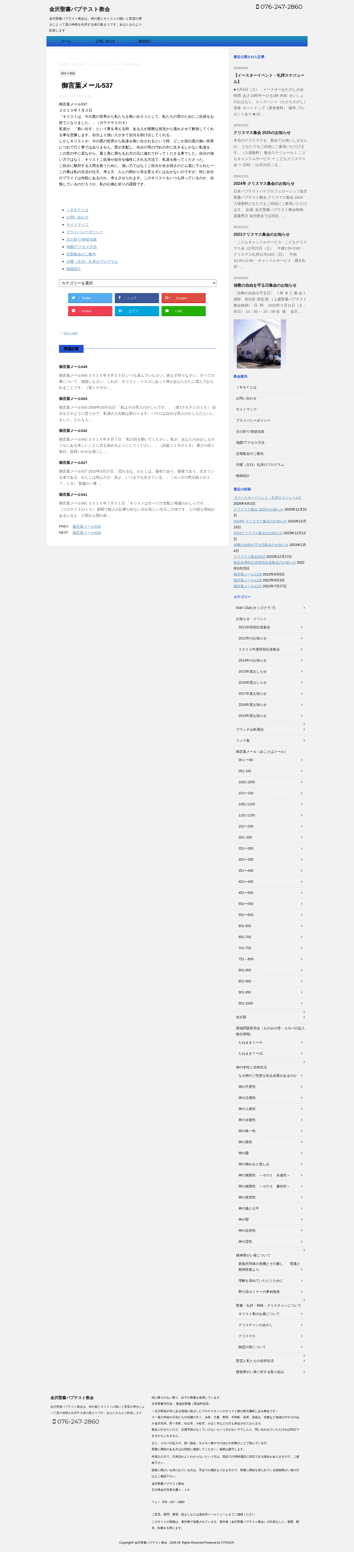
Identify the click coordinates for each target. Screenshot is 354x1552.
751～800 (245, 959)
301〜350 (245, 859)
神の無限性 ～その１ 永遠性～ (264, 1175)
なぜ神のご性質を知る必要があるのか (267, 1076)
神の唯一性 (247, 1131)
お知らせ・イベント (251, 619)
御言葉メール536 (87, 526)
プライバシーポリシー (84, 232)
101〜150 (245, 793)
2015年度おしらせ (252, 671)
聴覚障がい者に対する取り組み (260, 1372)
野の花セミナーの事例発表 (259, 1292)
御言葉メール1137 (248, 586)
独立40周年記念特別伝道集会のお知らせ (265, 562)
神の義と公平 (248, 1208)
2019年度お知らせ (252, 716)
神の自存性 (247, 1230)
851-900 (244, 981)
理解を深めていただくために (260, 1281)
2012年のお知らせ (252, 638)
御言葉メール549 (73, 367)
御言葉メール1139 (248, 574)
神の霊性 (245, 1241)
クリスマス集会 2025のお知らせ (262, 133)
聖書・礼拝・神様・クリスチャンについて (268, 1305)
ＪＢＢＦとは (77, 210)
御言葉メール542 (73, 431)
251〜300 (245, 848)
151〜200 (245, 826)
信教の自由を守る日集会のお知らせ (265, 285)
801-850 (244, 970)
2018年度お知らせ (252, 705)
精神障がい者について (253, 1255)
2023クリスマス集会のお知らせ (262, 234)
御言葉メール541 (73, 494)
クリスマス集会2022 (249, 557)
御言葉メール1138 (248, 580)
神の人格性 (247, 1109)
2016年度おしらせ (252, 682)
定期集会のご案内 (81, 254)
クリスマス (247, 1336)
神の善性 (245, 1142)
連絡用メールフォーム (213, 1514)
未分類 (241, 1017)
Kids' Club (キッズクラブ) (255, 608)
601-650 (244, 926)
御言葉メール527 (73, 462)
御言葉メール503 (73, 399)
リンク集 (243, 740)
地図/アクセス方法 (81, 247)
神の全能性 (247, 1120)
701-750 (244, 948)
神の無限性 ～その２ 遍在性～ (264, 1186)
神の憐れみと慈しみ (253, 1164)
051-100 (244, 771)
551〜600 (245, 915)
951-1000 (245, 1003)
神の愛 (243, 1153)
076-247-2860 (279, 6)
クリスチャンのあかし (255, 1325)
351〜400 (245, 870)
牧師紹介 (145, 41)
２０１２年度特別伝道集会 (259, 649)
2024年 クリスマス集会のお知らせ (264, 183)
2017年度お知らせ (252, 693)
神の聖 (243, 1219)
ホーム (66, 41)
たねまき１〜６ (250, 1042)
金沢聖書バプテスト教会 (79, 10)
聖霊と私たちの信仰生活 (255, 1361)
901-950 (244, 992)
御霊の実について (252, 1347)
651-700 (244, 937)
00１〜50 (245, 760)
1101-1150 (246, 815)
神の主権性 (247, 1098)
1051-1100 (246, 804)
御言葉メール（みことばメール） (262, 752)
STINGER (227, 1542)
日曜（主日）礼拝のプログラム (92, 261)
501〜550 (70, 333)
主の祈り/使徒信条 (81, 239)
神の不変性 (247, 1087)
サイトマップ (77, 224)
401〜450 (245, 882)
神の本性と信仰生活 (251, 1067)
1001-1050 (246, 782)
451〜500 (245, 893)
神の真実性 (247, 1197)
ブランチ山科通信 (250, 729)
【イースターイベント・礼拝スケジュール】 (268, 498)
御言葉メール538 (87, 533)
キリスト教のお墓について (259, 1314)
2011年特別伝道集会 (254, 627)
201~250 (245, 837)
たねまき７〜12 (250, 1053)
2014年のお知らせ (252, 660)
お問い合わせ (105, 41)
